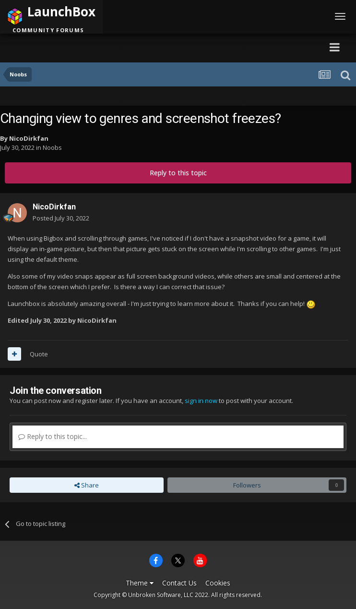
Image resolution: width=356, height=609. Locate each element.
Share (86, 485)
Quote (39, 354)
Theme (140, 582)
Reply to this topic (178, 172)
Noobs (52, 147)
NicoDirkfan (28, 138)
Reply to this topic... (52, 436)
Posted (61, 218)
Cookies (217, 582)
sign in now (201, 400)
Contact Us (179, 582)
